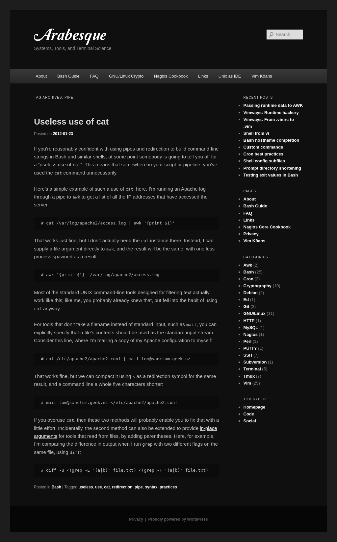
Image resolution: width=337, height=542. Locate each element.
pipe (139, 487)
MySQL (251, 327)
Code (249, 414)
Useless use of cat (71, 122)
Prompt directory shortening (272, 168)
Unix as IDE (230, 76)
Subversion (255, 362)
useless (85, 487)
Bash (56, 487)
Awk (248, 265)
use (98, 487)
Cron (248, 278)
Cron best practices (263, 154)
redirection (122, 487)
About (41, 76)
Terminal (252, 368)
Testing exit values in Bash (271, 175)
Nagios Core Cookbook (267, 226)
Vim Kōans (261, 76)
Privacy (251, 233)
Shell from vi (256, 133)
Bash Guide (68, 76)
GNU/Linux (255, 313)
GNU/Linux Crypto (126, 76)
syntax (151, 487)
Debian (251, 292)
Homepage (254, 407)
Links (203, 76)
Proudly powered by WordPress (178, 519)
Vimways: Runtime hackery (271, 112)
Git (246, 306)
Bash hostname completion (271, 140)
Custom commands (263, 147)
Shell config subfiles (264, 160)
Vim (247, 383)
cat (107, 487)
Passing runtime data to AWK (273, 105)
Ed (246, 299)
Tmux (249, 376)
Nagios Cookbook (171, 76)
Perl (248, 341)
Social (250, 420)
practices (168, 487)
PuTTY (250, 348)
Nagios (251, 334)
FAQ (94, 76)
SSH (248, 355)
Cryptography (258, 285)
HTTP (249, 320)
